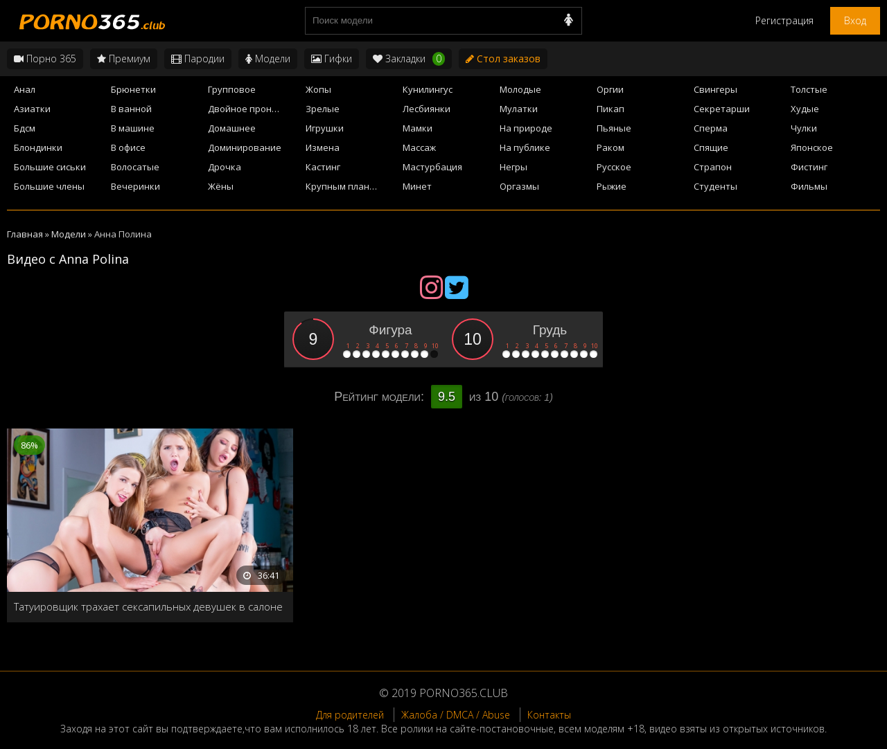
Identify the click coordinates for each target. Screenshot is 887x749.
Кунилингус (428, 89)
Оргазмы (519, 186)
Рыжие (611, 186)
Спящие (711, 147)
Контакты (549, 714)
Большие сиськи (50, 167)
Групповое (232, 89)
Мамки (417, 128)
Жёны (221, 186)
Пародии (198, 58)
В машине (133, 128)
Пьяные (614, 128)
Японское (812, 147)
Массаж (419, 147)
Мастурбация (432, 167)
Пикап (610, 108)
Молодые (520, 89)
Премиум (123, 58)
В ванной (131, 108)
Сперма (711, 128)
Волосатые (135, 167)
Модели (267, 58)
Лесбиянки (426, 108)
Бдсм (24, 128)
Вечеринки (135, 186)
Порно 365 (45, 58)
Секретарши (722, 108)
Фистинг (809, 167)
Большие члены (49, 186)
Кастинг (323, 167)
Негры (513, 167)
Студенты (715, 186)
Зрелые (323, 108)
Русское (614, 167)
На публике (525, 147)
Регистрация (784, 20)
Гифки (331, 58)
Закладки (409, 59)
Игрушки (325, 128)
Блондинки (38, 147)
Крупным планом (343, 186)
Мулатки (519, 108)
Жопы (318, 89)
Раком (610, 147)
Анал (24, 89)
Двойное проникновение (252, 108)
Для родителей (350, 714)
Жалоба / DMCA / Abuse (455, 714)
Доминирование (244, 147)
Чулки (804, 128)
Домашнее (232, 128)
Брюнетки (133, 89)
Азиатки (32, 108)
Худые (805, 108)
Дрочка (224, 167)
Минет (417, 186)
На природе (526, 128)
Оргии (610, 89)
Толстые (809, 89)
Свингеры (715, 89)
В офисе (128, 147)
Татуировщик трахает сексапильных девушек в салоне (148, 606)
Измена (323, 147)
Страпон (713, 167)
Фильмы (809, 186)
